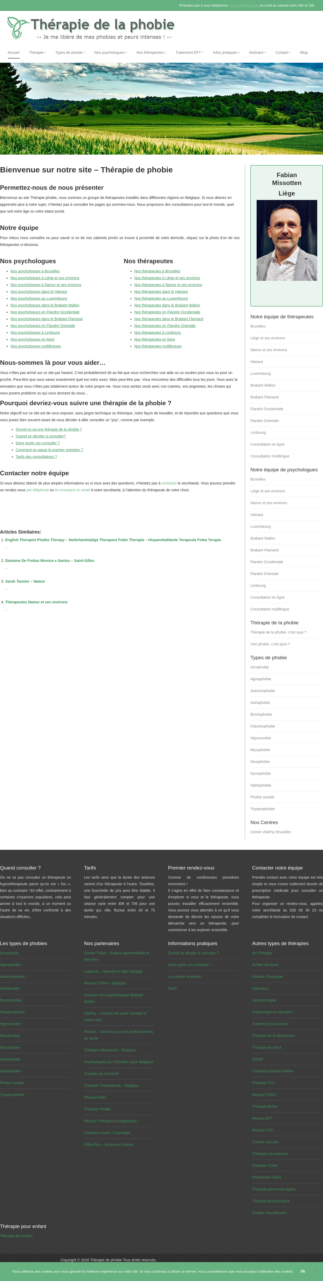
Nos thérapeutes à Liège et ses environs (167, 278)
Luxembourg (260, 373)
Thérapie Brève (264, 1106)
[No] (316, 1271)
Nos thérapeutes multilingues (158, 346)
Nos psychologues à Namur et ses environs (45, 285)
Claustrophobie (262, 726)
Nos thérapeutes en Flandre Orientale (165, 326)
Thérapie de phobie (106, 1260)
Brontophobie (261, 714)
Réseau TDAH (264, 1095)
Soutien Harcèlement (269, 1213)
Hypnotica (260, 988)
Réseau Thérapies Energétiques (110, 1121)
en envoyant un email (72, 490)
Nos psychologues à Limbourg (35, 332)
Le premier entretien (184, 976)
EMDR (257, 1059)
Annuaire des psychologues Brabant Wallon (113, 998)
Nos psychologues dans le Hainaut (38, 291)
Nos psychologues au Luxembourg (38, 298)
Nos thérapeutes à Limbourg (158, 332)
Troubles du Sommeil (101, 1074)
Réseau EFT (262, 1118)
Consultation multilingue (269, 456)
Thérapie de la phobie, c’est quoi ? (278, 632)
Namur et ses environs (268, 350)
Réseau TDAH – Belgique (105, 983)
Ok (303, 1272)
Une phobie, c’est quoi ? (270, 644)
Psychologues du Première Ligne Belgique (118, 1062)
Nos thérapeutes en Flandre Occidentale (167, 312)
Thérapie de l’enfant (16, 1236)
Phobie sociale (262, 797)
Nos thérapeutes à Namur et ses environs (168, 285)
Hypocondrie (260, 738)
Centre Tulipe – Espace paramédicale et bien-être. (116, 956)
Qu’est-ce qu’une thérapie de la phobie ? (49, 429)
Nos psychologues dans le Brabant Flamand (46, 319)
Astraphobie (260, 702)
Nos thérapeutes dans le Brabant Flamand (168, 319)
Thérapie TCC (263, 1083)
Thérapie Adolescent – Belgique (110, 1050)
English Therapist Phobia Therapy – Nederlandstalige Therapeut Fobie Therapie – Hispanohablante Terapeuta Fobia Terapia (113, 540)
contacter (169, 483)
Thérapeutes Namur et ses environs (36, 602)
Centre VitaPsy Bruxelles (270, 832)
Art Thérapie (262, 953)
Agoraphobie (260, 679)
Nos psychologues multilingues (35, 346)
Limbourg (258, 432)
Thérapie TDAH (265, 1165)
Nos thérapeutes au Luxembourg (161, 298)
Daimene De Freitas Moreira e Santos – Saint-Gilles (49, 560)
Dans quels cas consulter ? (38, 443)
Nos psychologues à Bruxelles (35, 271)
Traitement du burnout (270, 1024)
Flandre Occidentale (266, 409)
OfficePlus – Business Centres (109, 1144)
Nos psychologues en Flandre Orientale (42, 326)
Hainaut (256, 362)
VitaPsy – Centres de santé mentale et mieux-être (115, 1016)
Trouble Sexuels (265, 1142)
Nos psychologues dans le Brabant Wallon (45, 305)
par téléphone (37, 490)
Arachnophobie (262, 691)
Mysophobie (260, 750)
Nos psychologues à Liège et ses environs (44, 278)
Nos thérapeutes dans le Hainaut (161, 291)
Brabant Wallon (262, 385)
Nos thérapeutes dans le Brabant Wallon (167, 305)
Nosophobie (260, 762)
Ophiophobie (260, 785)
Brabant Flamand (264, 397)
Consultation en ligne (267, 444)
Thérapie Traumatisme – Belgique (111, 1085)
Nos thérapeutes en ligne (154, 339)
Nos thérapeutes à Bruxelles (157, 271)
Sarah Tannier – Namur (25, 581)
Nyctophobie (260, 773)
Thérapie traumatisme (270, 1154)
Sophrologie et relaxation (272, 1012)
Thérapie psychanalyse (271, 1201)
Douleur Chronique (267, 976)
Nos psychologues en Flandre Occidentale (45, 312)
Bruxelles (258, 326)
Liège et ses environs (267, 338)
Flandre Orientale (264, 421)
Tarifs (172, 988)
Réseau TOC (262, 1130)
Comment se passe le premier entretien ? (49, 450)
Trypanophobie (262, 809)
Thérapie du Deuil (266, 1047)
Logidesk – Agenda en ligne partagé (113, 971)
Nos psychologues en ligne (32, 339)
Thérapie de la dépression (273, 1036)
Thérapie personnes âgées (274, 1189)
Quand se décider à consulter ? (193, 953)
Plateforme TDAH (266, 1177)
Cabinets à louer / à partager (107, 1133)
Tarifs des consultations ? (36, 457)
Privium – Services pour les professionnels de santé (118, 1035)
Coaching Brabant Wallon (273, 1071)
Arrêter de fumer (265, 965)
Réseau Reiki (95, 1097)
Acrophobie (259, 667)
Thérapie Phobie (97, 1109)
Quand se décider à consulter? (41, 436)
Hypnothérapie (264, 1000)
